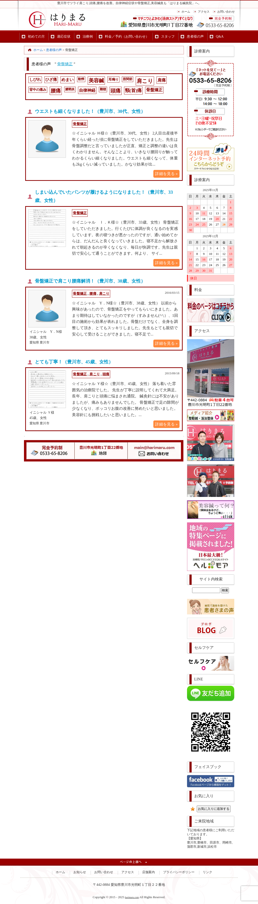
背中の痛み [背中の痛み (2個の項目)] (37, 90)
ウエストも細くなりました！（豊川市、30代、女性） (90, 111)
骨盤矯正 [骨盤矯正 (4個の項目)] (154, 90)
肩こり (104, 293)
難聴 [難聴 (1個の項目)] (103, 89)
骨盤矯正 (65, 64)
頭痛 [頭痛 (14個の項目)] (115, 91)
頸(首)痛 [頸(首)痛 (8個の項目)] (133, 90)
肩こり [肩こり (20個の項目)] (145, 81)
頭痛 (105, 374)
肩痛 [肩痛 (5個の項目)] (161, 80)
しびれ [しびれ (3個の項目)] (35, 79)
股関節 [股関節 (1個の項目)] (127, 79)
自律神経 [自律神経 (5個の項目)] (87, 90)
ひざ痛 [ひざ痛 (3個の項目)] (51, 79)
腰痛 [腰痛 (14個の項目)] (56, 91)
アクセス (204, 11)
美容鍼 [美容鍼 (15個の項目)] (96, 81)
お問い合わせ (226, 11)
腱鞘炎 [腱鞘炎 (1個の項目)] (70, 89)
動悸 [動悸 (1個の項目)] (81, 79)
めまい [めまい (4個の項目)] (67, 79)
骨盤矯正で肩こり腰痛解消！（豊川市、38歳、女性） (90, 281)
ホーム (185, 11)
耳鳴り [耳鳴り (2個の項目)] (113, 79)
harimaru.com (132, 897)
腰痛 (92, 293)
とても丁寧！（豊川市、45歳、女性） (74, 361)
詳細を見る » (166, 174)
